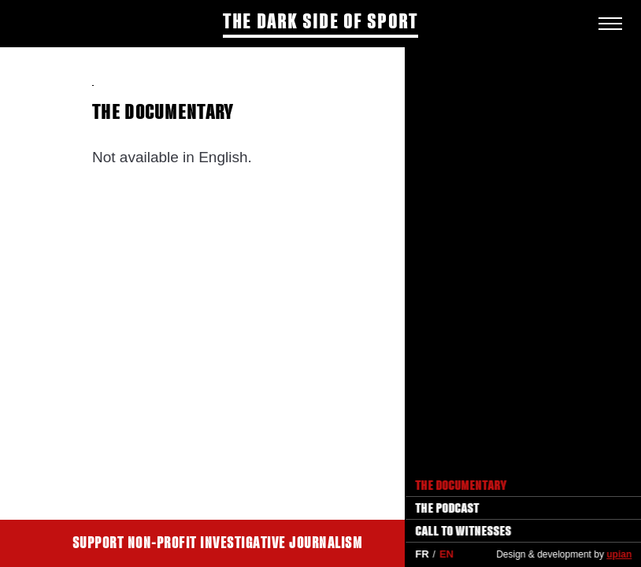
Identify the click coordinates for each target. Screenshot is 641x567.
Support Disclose (502, 543)
